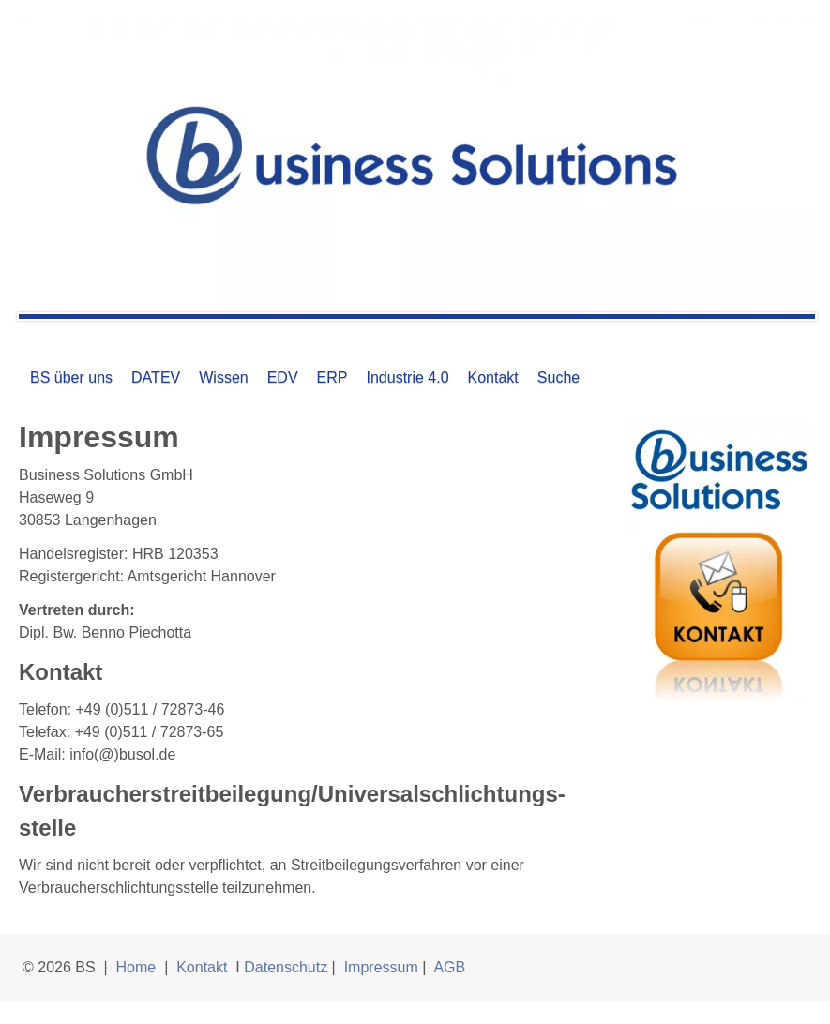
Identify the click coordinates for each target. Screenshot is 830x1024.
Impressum (381, 967)
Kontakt (493, 377)
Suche (558, 377)
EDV (282, 377)
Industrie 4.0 (407, 377)
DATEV (155, 377)
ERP (332, 377)
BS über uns (71, 377)
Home (136, 967)
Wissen (223, 377)
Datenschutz (285, 967)
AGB (449, 967)
